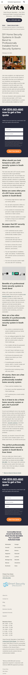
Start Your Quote (14, 151)
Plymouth (17, 553)
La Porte (17, 556)
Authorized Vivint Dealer (9, 641)
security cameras (13, 422)
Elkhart (7, 550)
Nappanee (7, 553)
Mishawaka (8, 544)
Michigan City (8, 559)
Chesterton (17, 562)
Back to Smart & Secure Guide (11, 473)
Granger (17, 544)
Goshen (7, 556)
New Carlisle (18, 547)
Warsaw (7, 562)
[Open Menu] (2, 2)
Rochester (7, 565)
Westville (17, 559)
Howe (16, 565)
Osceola (7, 547)
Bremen (16, 550)
